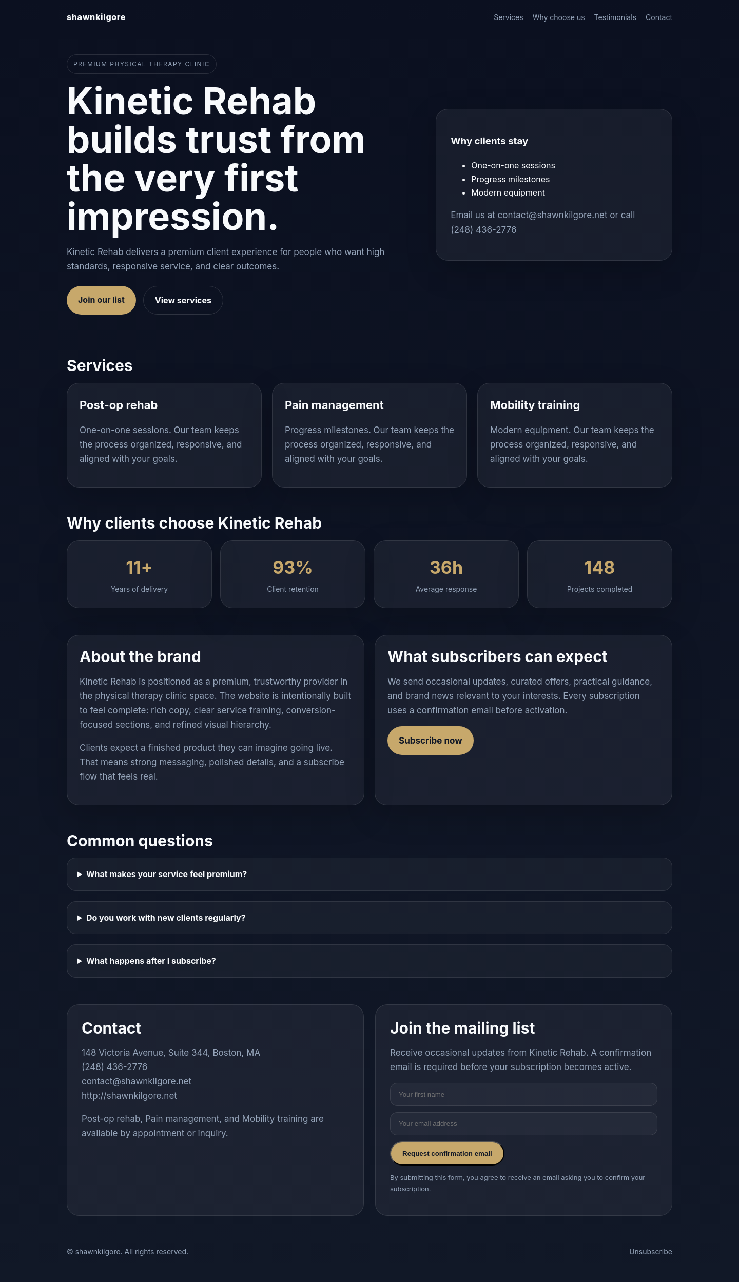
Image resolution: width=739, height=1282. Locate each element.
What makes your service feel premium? (166, 874)
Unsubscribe (650, 1251)
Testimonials (615, 17)
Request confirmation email (447, 1153)
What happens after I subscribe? (151, 961)
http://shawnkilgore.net (129, 1096)
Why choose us (559, 17)
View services (183, 300)
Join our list (101, 300)
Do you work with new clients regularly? (166, 917)
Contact (659, 17)
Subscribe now (430, 740)
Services (508, 17)
